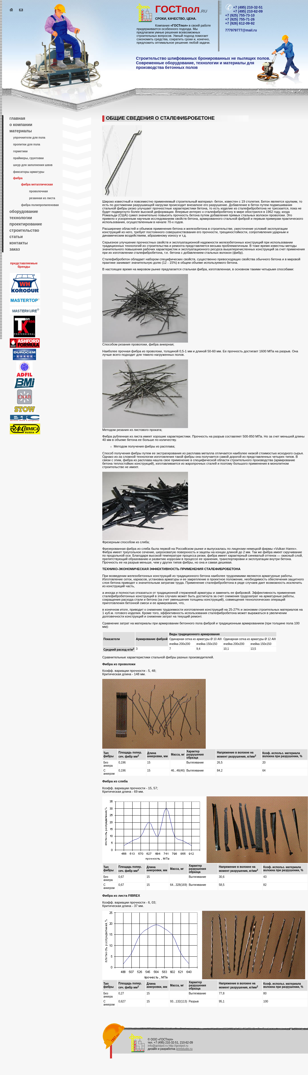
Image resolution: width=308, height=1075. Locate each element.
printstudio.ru (184, 1048)
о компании (20, 124)
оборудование (23, 211)
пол (181, 9)
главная (17, 118)
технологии (20, 217)
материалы (20, 131)
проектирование (25, 224)
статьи (16, 236)
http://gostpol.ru (178, 1045)
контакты (18, 243)
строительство (24, 230)
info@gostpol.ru (158, 1045)
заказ (14, 249)
